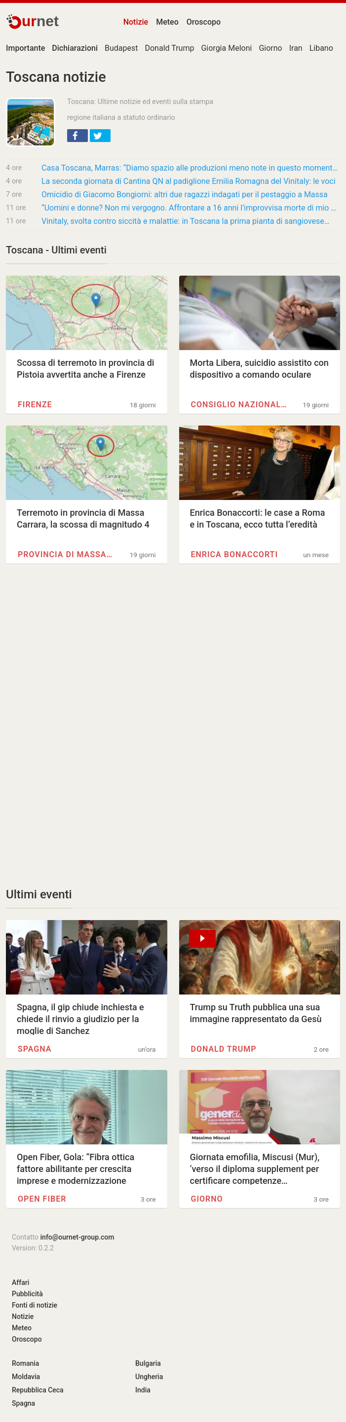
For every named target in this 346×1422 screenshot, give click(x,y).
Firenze (35, 404)
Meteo (167, 22)
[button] (77, 135)
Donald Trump (169, 48)
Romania (25, 1363)
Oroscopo (204, 22)
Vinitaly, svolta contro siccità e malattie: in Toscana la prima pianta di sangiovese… (185, 221)
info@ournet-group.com (77, 1237)
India (143, 1390)
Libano (321, 48)
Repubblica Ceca (38, 1390)
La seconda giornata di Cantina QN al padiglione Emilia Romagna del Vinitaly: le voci (188, 181)
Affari (20, 1282)
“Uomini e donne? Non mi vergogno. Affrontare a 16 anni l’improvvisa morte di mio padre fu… (190, 208)
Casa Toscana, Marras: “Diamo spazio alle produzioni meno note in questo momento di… (190, 168)
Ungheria (149, 1377)
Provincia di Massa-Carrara (66, 554)
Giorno (270, 48)
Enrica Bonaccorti (234, 554)
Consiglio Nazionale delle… (239, 404)
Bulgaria (148, 1363)
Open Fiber (42, 1199)
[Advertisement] (173, 656)
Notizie (136, 22)
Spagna (34, 1049)
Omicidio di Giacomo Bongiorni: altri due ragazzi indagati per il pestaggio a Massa (184, 194)
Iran (296, 48)
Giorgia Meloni (226, 48)
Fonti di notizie (34, 1305)
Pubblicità (27, 1294)
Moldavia (26, 1377)
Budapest (121, 48)
